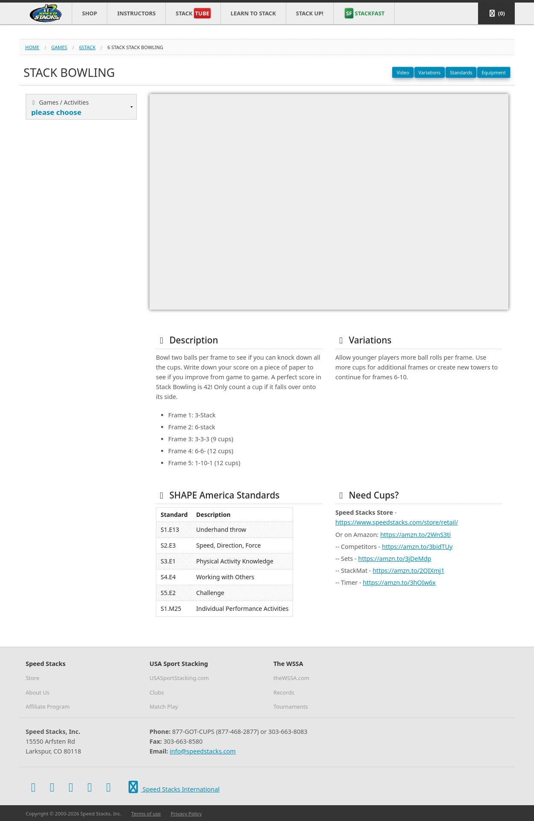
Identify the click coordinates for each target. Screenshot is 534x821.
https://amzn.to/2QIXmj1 (408, 570)
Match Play (164, 706)
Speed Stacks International (173, 787)
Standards (461, 72)
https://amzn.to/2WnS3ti (415, 535)
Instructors (136, 13)
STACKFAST (364, 13)
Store (32, 678)
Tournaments (290, 706)
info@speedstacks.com (203, 751)
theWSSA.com (291, 678)
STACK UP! (309, 13)
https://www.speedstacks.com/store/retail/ (396, 522)
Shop (89, 13)
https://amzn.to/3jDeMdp (394, 558)
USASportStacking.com (179, 678)
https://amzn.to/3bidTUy (417, 546)
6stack (87, 47)
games (59, 47)
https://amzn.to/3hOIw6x (399, 582)
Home (32, 47)
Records (283, 692)
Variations (430, 72)
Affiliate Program (48, 706)
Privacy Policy (186, 813)
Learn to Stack (253, 13)
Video (402, 72)
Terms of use (146, 813)
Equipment (493, 72)
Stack (193, 13)
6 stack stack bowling (136, 47)
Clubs (157, 692)
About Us (38, 692)
